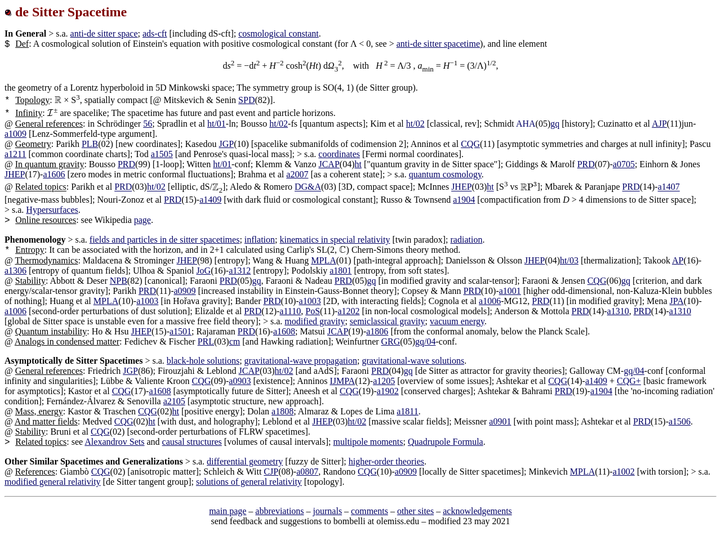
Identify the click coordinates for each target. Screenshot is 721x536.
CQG (470, 144)
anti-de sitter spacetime (438, 43)
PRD (126, 164)
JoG (203, 270)
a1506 (680, 421)
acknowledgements (477, 511)
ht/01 (216, 123)
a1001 (510, 291)
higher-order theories (386, 461)
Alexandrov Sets (114, 441)
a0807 (307, 471)
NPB (118, 280)
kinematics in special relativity (335, 239)
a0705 (624, 164)
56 (147, 123)
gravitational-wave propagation (300, 360)
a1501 (181, 331)
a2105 (174, 401)
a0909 (184, 291)
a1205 (384, 381)
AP (677, 260)
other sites (415, 511)
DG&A (308, 187)
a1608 (284, 331)
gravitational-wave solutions (413, 360)
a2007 (297, 174)
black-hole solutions (203, 360)
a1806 (377, 331)
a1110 (290, 311)
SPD (246, 100)
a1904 (464, 199)
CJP (271, 471)
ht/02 (278, 123)
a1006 (490, 301)
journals (327, 511)
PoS (312, 311)
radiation (467, 239)
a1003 (147, 301)
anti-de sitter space (104, 33)
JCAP (328, 164)
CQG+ (629, 381)
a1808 (282, 411)
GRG (390, 341)
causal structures (192, 441)
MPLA (323, 260)
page (142, 220)
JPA (677, 301)
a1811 (408, 411)
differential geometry (245, 461)
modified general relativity (53, 481)
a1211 (15, 154)
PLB (90, 144)
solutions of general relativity (249, 481)
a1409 (210, 199)
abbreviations (279, 511)
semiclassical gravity (387, 321)
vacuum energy (457, 321)
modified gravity (314, 321)
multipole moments (368, 441)
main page (227, 511)
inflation (259, 239)
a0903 (240, 381)
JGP (226, 144)
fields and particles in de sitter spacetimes (165, 239)
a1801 (340, 270)
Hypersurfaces (52, 210)
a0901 (500, 421)
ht (357, 164)
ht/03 (569, 260)
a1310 (618, 311)
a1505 (162, 154)
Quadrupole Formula (445, 441)
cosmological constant (278, 33)
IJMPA (342, 381)
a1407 (669, 187)
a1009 (15, 134)
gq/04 (425, 341)
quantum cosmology (445, 174)
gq (554, 123)
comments (369, 511)
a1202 (348, 311)
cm (235, 341)
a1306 (15, 270)
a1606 (54, 174)
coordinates (339, 154)
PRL (206, 341)
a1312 (240, 270)
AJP (659, 123)
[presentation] (58, 100)
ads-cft (155, 33)
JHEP (15, 174)
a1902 (388, 391)
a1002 (624, 471)
